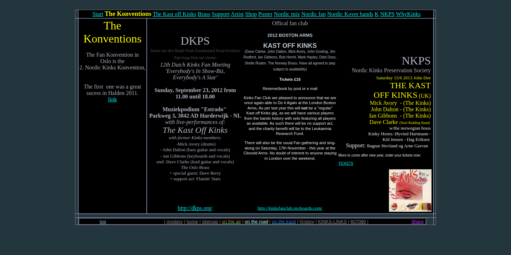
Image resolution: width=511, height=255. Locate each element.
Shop (251, 14)
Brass (204, 14)
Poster (265, 14)
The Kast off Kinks (174, 14)
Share (417, 221)
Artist (237, 14)
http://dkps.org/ (195, 208)
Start (98, 14)
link (112, 99)
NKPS (387, 14)
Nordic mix (287, 14)
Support (221, 14)
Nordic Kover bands (350, 14)
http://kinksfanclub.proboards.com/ (290, 208)
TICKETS (345, 163)
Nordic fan (313, 14)
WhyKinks (408, 14)
